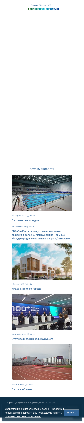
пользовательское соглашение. (23, 416)
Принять (71, 412)
